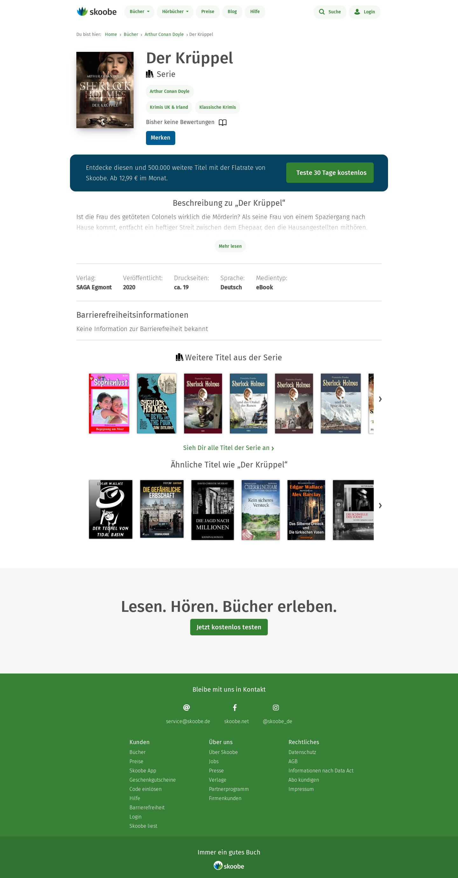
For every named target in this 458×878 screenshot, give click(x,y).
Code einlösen (145, 789)
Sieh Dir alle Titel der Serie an (229, 448)
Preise (207, 11)
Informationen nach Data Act (320, 771)
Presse (216, 771)
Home (111, 34)
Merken (160, 137)
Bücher (138, 11)
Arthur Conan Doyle (164, 34)
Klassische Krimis (217, 107)
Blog (232, 11)
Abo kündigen (303, 780)
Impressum (301, 789)
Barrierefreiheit (146, 808)
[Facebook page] (236, 714)
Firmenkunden (225, 798)
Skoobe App (142, 771)
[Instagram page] (277, 714)
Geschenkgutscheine (152, 780)
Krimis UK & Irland (169, 107)
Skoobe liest (143, 826)
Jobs (214, 761)
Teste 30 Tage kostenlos (331, 172)
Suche (330, 11)
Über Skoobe (223, 752)
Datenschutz (302, 752)
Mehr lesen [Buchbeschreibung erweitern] (230, 246)
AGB (293, 761)
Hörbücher (173, 11)
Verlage (217, 780)
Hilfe (255, 11)
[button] (380, 399)
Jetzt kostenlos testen (229, 627)
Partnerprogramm (229, 789)
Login (364, 11)
